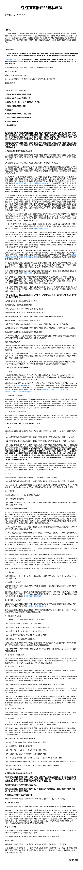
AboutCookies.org (23, 385)
